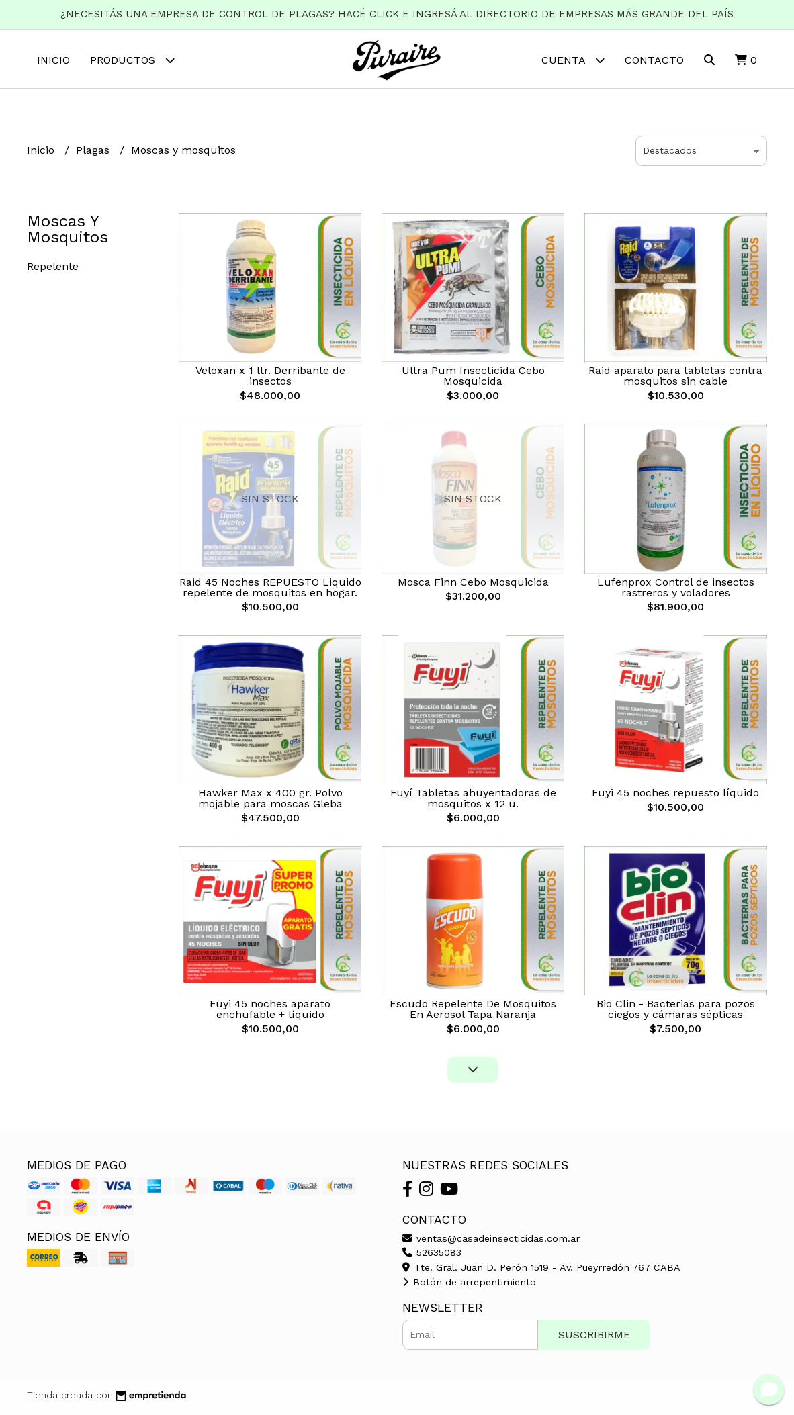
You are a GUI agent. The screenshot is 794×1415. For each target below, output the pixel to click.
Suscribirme (594, 1336)
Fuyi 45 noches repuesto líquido (675, 794)
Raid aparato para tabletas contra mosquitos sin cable (675, 378)
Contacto (654, 60)
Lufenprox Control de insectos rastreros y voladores (675, 588)
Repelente (53, 268)
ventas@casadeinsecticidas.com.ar (491, 1239)
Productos (132, 60)
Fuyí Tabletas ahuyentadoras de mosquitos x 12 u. (473, 800)
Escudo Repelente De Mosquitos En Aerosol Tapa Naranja (473, 1011)
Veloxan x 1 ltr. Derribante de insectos (270, 378)
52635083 (431, 1254)
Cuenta (573, 60)
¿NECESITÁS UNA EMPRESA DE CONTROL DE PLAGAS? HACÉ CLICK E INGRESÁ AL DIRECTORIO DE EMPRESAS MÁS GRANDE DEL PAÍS (397, 14)
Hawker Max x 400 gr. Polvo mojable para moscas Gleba (270, 800)
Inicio (53, 60)
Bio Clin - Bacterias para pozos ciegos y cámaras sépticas (676, 1011)
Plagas (94, 152)
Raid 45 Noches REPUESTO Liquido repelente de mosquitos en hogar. (270, 588)
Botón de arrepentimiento (469, 1283)
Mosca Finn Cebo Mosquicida (473, 583)
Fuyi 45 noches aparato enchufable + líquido (270, 1011)
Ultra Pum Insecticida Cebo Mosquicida (473, 378)
